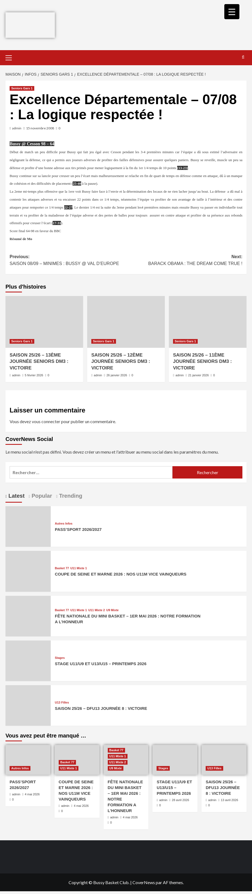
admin (16, 128)
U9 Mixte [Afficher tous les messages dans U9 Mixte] (112, 610)
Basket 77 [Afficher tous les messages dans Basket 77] (62, 568)
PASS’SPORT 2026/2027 (78, 529)
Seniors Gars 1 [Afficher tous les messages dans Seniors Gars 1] (22, 88)
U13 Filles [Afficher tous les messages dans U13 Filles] (62, 702)
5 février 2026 (34, 375)
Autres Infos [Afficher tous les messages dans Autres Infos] (63, 523)
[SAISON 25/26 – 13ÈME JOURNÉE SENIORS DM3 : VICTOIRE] (44, 322)
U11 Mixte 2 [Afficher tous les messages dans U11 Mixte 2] (96, 610)
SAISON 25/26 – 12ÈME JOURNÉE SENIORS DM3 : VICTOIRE (120, 361)
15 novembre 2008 (40, 128)
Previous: (68, 260)
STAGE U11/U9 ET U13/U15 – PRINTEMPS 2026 (100, 663)
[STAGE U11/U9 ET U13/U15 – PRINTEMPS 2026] (28, 660)
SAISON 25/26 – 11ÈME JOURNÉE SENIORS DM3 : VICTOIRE (202, 361)
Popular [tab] (41, 496)
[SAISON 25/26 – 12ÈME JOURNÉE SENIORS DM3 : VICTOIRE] (126, 322)
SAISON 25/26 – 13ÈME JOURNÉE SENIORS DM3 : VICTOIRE (39, 361)
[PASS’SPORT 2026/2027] (28, 525)
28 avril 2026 (180, 800)
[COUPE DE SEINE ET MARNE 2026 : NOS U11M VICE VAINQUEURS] (28, 570)
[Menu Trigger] (231, 11)
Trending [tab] (70, 496)
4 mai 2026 (32, 794)
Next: (184, 260)
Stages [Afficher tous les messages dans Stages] (60, 657)
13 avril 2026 (229, 800)
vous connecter (46, 421)
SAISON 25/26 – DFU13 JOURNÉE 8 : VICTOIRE (101, 708)
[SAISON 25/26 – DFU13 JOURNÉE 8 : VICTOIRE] (28, 704)
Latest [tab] (15, 496)
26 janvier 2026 (116, 375)
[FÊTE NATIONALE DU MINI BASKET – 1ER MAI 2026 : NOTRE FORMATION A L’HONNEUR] (28, 615)
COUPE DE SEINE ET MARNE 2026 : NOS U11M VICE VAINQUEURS (120, 574)
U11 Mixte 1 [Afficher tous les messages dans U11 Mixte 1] (78, 568)
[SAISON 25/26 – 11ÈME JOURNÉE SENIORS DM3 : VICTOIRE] (208, 322)
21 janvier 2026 (198, 375)
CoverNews (143, 882)
